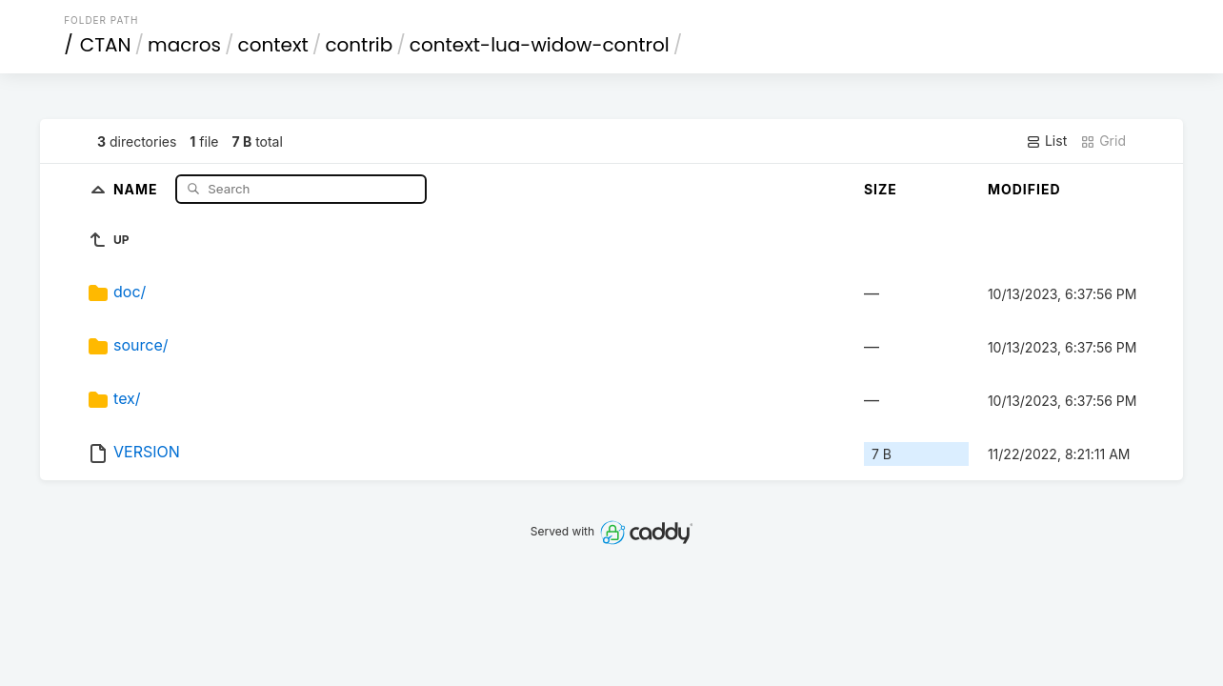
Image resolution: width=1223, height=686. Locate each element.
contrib (358, 44)
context (273, 44)
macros (184, 44)
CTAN (105, 44)
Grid (1103, 141)
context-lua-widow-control (540, 44)
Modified (1024, 189)
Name (137, 188)
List (1046, 141)
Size (880, 189)
